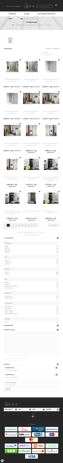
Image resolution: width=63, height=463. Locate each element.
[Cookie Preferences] (2, 460)
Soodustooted (9, 329)
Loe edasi (15, 370)
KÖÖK (10, 18)
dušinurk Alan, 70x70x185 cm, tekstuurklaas (31, 112)
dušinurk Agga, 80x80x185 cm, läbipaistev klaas (51, 80)
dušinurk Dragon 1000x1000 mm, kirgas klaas (31, 178)
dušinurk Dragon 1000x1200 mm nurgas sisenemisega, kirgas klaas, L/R (12, 212)
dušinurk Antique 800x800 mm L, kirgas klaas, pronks (31, 144)
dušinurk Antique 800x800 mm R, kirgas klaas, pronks (51, 144)
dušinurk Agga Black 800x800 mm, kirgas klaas (12, 80)
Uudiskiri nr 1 (10, 367)
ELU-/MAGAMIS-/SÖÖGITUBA (46, 14)
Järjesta (46, 52)
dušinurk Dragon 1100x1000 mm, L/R (31, 211)
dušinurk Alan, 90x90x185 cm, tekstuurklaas (12, 144)
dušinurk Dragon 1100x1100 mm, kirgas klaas (50, 211)
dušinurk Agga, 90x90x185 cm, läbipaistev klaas (12, 112)
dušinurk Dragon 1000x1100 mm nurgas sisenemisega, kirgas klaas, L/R (50, 179)
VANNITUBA (12, 14)
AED (21, 18)
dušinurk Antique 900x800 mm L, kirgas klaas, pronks (12, 178)
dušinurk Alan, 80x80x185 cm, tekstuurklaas (51, 112)
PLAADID (27, 14)
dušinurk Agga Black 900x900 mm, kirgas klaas (31, 80)
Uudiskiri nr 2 (10, 374)
